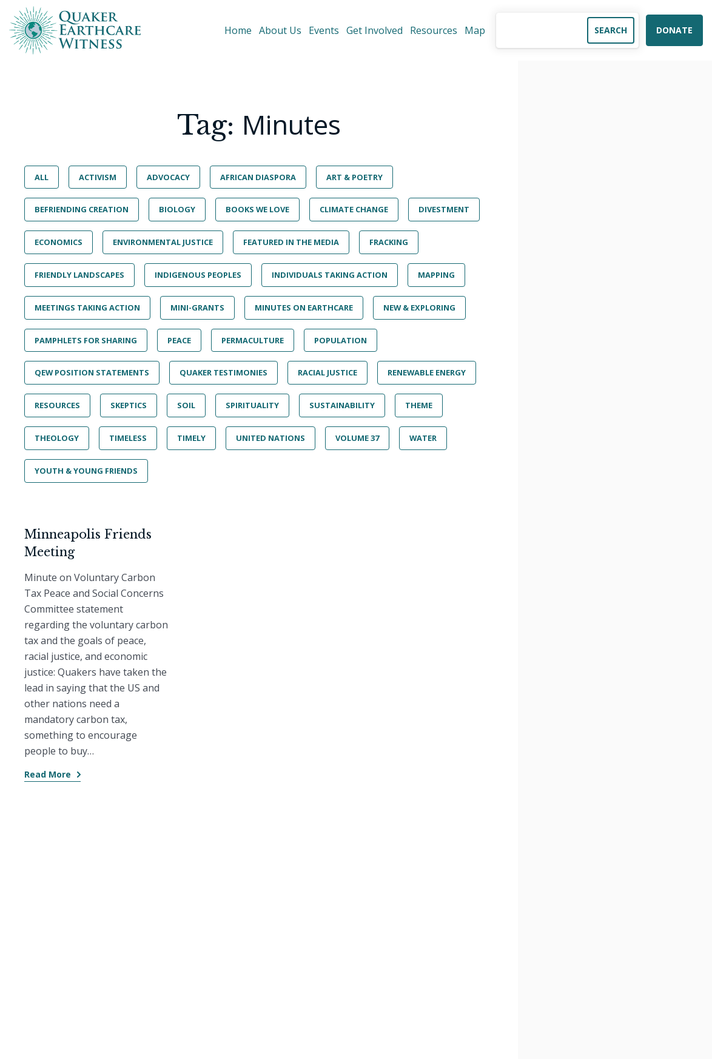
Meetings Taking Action (87, 307)
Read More (47, 774)
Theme (418, 405)
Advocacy (168, 177)
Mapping (436, 274)
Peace (179, 340)
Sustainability (342, 405)
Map (475, 30)
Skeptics (128, 405)
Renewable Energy (427, 372)
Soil (186, 405)
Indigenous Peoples (198, 274)
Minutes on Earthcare (304, 307)
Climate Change (354, 209)
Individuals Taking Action (330, 274)
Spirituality (252, 405)
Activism (97, 177)
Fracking (388, 242)
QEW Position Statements (92, 372)
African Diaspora (258, 177)
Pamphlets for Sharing (86, 340)
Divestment (443, 209)
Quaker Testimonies (223, 372)
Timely (191, 437)
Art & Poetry (354, 177)
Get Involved (374, 30)
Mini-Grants (197, 307)
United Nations (270, 437)
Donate (674, 30)
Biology (177, 209)
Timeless (128, 437)
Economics (58, 242)
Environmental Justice (163, 242)
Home (238, 30)
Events (324, 30)
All (42, 177)
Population (340, 340)
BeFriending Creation (82, 209)
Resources (433, 30)
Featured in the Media (291, 242)
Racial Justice (327, 372)
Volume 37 (357, 437)
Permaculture (252, 340)
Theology (57, 437)
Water (423, 437)
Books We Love (257, 209)
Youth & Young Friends (86, 470)
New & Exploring (419, 307)
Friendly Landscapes (79, 274)
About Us (280, 30)
